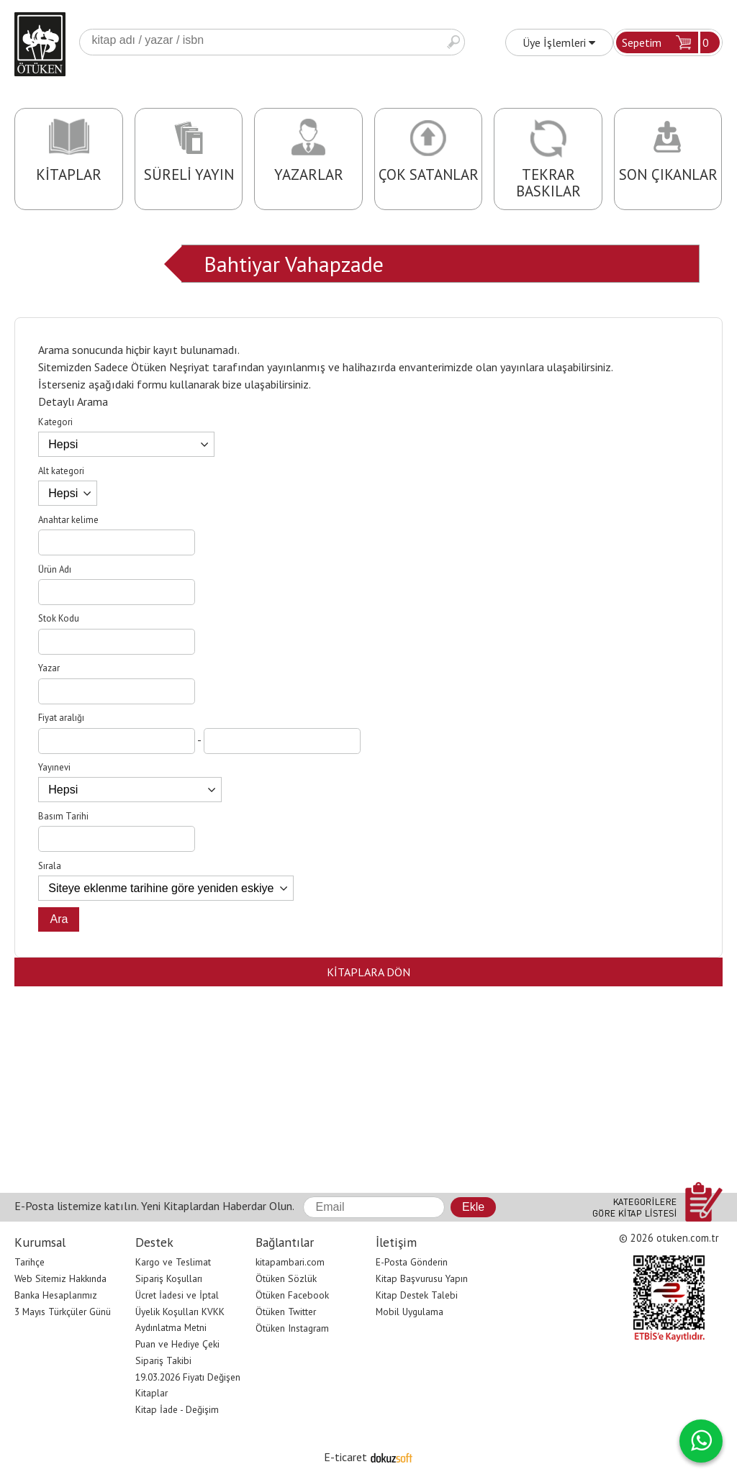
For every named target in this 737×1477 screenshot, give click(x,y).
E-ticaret (345, 1457)
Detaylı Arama (73, 401)
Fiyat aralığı (61, 718)
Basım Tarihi (63, 816)
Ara (453, 42)
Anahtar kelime (68, 520)
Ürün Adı (54, 569)
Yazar (49, 668)
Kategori (55, 422)
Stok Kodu (58, 618)
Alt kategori (61, 471)
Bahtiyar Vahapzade (294, 264)
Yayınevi (54, 767)
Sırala (49, 866)
